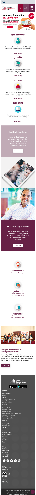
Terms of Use (5, 454)
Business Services (6, 411)
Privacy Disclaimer (17, 494)
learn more (17, 53)
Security (25, 493)
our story (6, 365)
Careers (4, 438)
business (4, 405)
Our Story (4, 431)
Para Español (5, 450)
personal (4, 391)
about (4, 428)
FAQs (3, 445)
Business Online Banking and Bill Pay (11, 413)
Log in (25, 8)
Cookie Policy (24, 494)
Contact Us (5, 469)
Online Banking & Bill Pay (8, 399)
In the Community (7, 434)
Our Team (4, 436)
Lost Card (4, 448)
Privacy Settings (8, 493)
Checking (4, 395)
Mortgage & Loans (6, 424)
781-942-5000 (6, 468)
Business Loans (6, 425)
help (3, 442)
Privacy (4, 447)
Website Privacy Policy (17, 493)
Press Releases (6, 440)
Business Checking (6, 408)
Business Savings (6, 409)
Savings (4, 397)
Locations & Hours (6, 432)
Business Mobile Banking (8, 415)
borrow (4, 421)
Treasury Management (7, 418)
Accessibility (5, 452)
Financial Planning (7, 402)
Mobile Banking (6, 401)
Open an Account (6, 393)
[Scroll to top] (33, 492)
